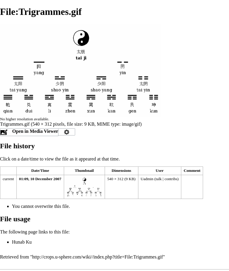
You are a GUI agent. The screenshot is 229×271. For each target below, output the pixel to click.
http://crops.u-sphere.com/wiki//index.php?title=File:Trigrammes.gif (97, 256)
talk (159, 179)
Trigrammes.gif (15, 124)
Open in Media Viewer (35, 131)
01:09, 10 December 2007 (40, 179)
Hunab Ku (22, 241)
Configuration (66, 132)
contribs (171, 179)
